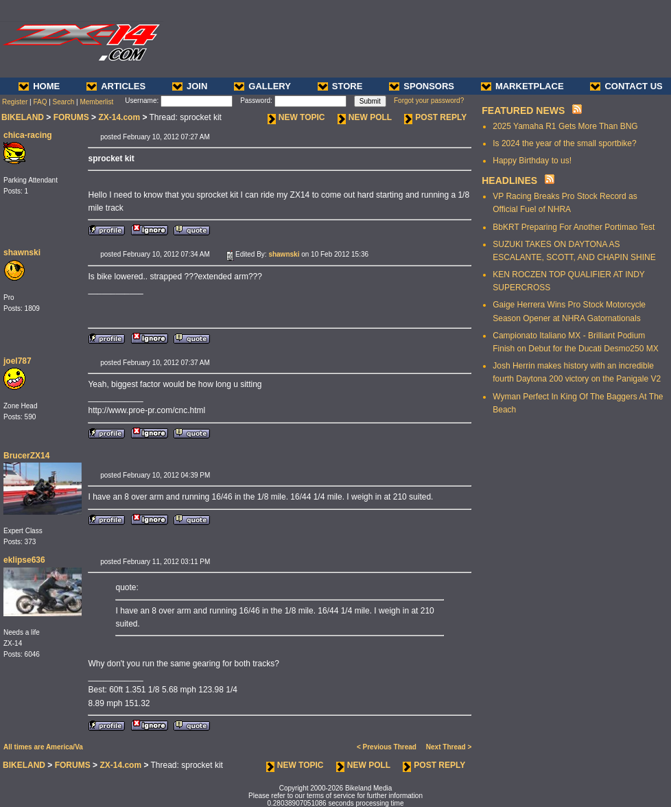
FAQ (40, 102)
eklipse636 (24, 560)
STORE (340, 86)
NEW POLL (365, 117)
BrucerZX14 (26, 455)
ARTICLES (115, 86)
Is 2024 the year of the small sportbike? (564, 143)
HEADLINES (509, 180)
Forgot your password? (429, 100)
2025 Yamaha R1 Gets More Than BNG (565, 126)
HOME (39, 86)
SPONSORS (421, 86)
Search (64, 102)
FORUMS (71, 117)
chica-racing (27, 135)
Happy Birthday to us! (532, 160)
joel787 (17, 361)
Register (14, 102)
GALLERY (262, 86)
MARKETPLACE (522, 86)
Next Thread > (448, 747)
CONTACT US (626, 86)
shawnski (21, 252)
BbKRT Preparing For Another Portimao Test (574, 227)
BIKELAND (22, 117)
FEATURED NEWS (523, 110)
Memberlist (96, 102)
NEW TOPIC (296, 117)
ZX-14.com (119, 117)
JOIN (189, 86)
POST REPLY (435, 117)
